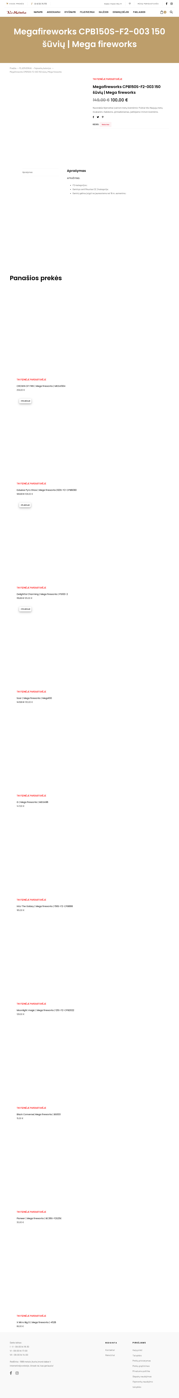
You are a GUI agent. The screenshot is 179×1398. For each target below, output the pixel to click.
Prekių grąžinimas (141, 1366)
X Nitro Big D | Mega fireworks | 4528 (36, 1322)
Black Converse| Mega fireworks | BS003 (39, 1114)
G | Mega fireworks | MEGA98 (32, 802)
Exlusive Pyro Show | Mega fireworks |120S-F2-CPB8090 (47, 490)
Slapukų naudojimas (142, 1376)
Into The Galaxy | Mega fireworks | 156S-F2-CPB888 (45, 906)
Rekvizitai (110, 1355)
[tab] (40, 172)
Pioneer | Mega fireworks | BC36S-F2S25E (39, 1218)
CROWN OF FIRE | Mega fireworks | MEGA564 (41, 386)
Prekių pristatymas (142, 1360)
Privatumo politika (141, 1371)
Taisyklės (137, 1355)
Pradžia (13, 68)
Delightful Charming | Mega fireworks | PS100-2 (42, 594)
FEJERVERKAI (25, 68)
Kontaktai (110, 1350)
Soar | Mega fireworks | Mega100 (34, 698)
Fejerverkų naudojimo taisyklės (143, 1384)
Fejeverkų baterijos (42, 68)
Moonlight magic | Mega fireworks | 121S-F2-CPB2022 (45, 1010)
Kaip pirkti (138, 1350)
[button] (113, 3)
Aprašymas (27, 172)
